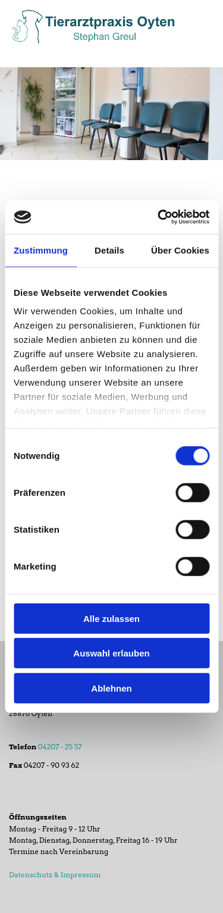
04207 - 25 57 (60, 746)
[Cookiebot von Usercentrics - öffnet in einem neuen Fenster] (158, 217)
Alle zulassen (111, 618)
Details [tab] (109, 250)
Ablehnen (111, 688)
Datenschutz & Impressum (55, 874)
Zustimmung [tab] (41, 250)
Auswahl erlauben (111, 653)
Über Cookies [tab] (180, 250)
